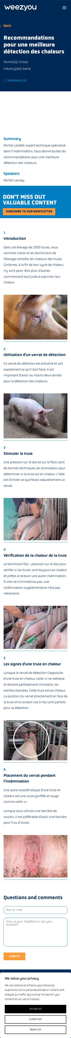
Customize (35, 1019)
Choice (23, 62)
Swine (27, 68)
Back (7, 26)
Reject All (35, 1029)
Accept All (36, 1009)
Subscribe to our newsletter (29, 211)
